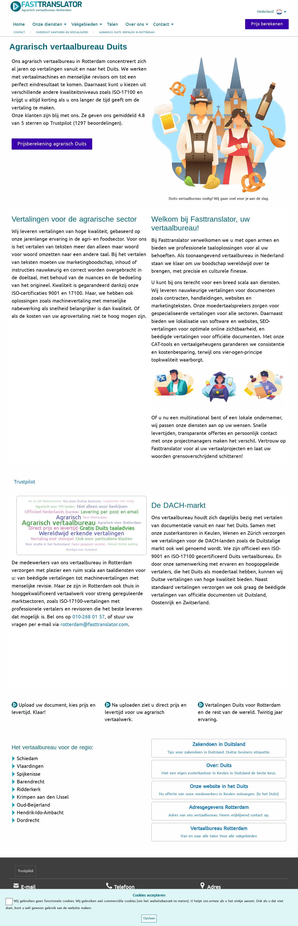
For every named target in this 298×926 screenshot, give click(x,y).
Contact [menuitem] (161, 24)
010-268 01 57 (88, 616)
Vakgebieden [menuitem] (84, 24)
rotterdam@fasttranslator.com (94, 624)
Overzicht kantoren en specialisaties (62, 32)
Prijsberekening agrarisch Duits (51, 143)
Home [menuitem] (19, 24)
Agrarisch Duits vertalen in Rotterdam (127, 32)
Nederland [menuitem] (269, 12)
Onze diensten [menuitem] (47, 24)
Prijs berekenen (267, 24)
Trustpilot (24, 481)
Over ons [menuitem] (134, 24)
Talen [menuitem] (112, 24)
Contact (19, 32)
